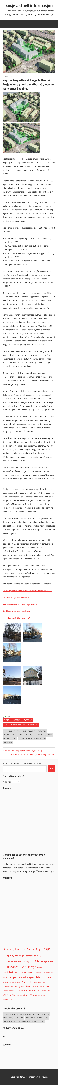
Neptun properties (33, 739)
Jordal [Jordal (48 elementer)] (5, 978)
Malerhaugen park (44, 735)
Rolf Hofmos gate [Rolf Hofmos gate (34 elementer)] (8, 987)
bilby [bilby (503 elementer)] (6, 949)
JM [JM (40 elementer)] (52, 973)
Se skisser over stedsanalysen (16, 611)
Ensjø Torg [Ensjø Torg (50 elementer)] (41, 956)
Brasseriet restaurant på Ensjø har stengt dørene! (32, 754)
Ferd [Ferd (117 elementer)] (20, 961)
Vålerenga (7, 742)
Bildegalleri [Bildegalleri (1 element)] (9, 1014)
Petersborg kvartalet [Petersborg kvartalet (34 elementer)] (39, 982)
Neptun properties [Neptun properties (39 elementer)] (14, 982)
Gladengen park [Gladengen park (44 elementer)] (28, 962)
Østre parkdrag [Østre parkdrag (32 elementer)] (7, 999)
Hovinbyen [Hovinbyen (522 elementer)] (25, 972)
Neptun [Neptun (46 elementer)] (5, 982)
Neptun (21, 739)
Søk (51, 768)
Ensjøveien (42, 731)
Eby (18, 731)
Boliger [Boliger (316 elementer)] (31, 949)
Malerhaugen (29, 735)
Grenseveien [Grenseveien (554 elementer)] (11, 967)
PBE (44, 739)
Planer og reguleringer (14, 725)
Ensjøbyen (32, 731)
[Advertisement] (29, 821)
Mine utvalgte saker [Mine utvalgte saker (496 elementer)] (13, 1018)
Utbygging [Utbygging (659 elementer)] (38, 1022)
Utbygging (32, 725)
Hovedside (27, 720)
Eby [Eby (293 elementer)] (38, 949)
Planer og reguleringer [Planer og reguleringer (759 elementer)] (37, 1018)
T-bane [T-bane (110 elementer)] (48, 986)
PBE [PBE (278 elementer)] (30, 982)
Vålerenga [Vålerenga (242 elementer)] (28, 995)
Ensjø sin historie (12, 720)
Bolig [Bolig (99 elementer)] (12, 949)
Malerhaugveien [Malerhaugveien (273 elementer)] (43, 977)
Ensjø (24, 731)
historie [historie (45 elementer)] (39, 967)
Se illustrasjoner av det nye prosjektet (20, 604)
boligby (12, 731)
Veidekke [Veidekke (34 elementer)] (19, 995)
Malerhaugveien (10, 739)
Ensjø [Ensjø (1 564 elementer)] (45, 949)
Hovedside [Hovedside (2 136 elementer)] (42, 1014)
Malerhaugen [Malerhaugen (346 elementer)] (26, 977)
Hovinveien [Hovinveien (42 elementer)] (46, 973)
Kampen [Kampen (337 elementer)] (12, 977)
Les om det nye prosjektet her (16, 597)
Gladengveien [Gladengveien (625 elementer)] (44, 961)
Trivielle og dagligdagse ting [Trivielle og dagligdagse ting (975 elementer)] (16, 1022)
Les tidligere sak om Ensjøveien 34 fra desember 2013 (27, 590)
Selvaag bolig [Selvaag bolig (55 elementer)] (19, 986)
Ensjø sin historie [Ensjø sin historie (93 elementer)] (25, 1014)
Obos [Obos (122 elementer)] (24, 982)
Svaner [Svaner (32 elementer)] (41, 987)
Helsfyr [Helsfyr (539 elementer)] (31, 967)
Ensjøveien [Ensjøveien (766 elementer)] (10, 961)
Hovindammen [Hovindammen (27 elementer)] (37, 973)
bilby (5, 731)
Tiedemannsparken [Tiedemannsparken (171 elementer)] (26, 990)
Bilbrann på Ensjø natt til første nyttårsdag (23, 750)
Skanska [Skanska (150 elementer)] (30, 986)
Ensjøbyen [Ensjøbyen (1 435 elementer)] (10, 955)
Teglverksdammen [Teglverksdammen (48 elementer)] (9, 991)
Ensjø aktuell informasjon (29, 5)
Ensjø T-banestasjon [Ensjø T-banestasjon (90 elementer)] (27, 955)
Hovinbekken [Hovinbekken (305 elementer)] (10, 972)
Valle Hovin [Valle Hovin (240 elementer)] (9, 994)
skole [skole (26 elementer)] (36, 987)
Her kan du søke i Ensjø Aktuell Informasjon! (22, 763)
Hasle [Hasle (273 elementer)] (23, 967)
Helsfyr (19, 735)
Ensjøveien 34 (8, 735)
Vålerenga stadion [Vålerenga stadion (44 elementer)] (41, 995)
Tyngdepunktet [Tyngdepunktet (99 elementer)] (43, 990)
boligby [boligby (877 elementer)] (20, 949)
